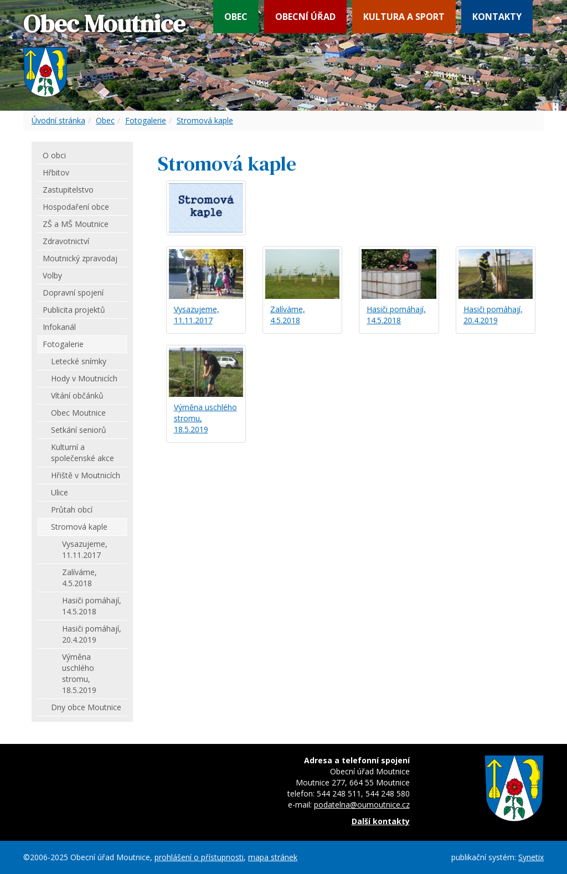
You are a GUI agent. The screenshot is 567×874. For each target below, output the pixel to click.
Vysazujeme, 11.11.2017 (196, 314)
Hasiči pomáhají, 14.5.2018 (396, 314)
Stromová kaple (205, 120)
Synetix (531, 857)
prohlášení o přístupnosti (199, 857)
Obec (236, 17)
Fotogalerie (145, 120)
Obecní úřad (305, 17)
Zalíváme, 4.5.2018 (287, 314)
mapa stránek (272, 857)
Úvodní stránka (58, 120)
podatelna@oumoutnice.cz (362, 804)
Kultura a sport (404, 17)
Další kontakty (381, 821)
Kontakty (497, 17)
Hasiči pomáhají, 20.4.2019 (493, 314)
